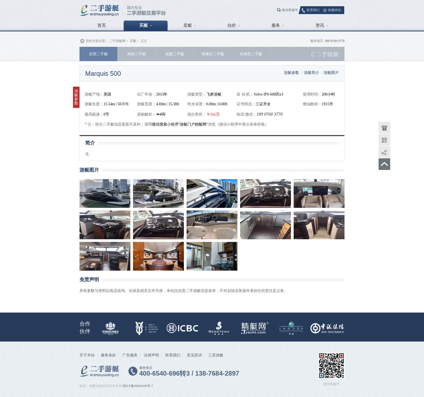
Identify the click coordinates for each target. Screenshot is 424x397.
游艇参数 (291, 72)
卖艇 (189, 25)
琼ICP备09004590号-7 (137, 386)
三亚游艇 (215, 355)
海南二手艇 (136, 54)
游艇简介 (311, 72)
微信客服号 (290, 10)
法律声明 (151, 355)
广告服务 (130, 355)
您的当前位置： (97, 41)
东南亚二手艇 (251, 54)
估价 (233, 25)
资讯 (322, 25)
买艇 (145, 25)
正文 (144, 41)
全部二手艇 (98, 54)
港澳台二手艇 (212, 54)
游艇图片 (331, 72)
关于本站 (87, 355)
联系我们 (313, 10)
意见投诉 (194, 355)
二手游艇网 (117, 41)
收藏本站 (334, 10)
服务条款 (108, 355)
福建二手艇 (174, 54)
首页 (101, 25)
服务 (277, 25)
